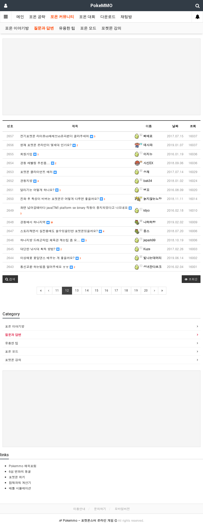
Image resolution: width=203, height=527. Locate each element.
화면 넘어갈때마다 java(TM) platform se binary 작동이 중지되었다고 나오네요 (76, 210)
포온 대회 (87, 16)
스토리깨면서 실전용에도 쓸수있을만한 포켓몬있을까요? (62, 231)
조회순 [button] (191, 279)
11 (57, 290)
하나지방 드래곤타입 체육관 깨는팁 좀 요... (53, 240)
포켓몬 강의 (111, 28)
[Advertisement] (101, 76)
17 (116, 290)
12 (67, 290)
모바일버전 (122, 508)
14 (86, 290)
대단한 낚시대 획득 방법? (41, 249)
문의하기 (100, 508)
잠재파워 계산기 (20, 482)
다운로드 (108, 16)
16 (106, 290)
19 (136, 290)
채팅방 (126, 16)
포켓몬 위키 (17, 477)
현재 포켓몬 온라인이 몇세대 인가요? (49, 145)
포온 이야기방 (17, 28)
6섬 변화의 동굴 (20, 471)
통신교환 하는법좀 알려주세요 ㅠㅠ (47, 266)
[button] (10, 279)
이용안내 (79, 508)
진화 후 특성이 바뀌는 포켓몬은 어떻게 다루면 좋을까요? (62, 198)
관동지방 (29, 180)
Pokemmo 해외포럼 (22, 466)
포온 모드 (88, 28)
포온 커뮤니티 (62, 16)
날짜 (175, 126)
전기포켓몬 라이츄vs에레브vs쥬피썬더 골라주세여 (57, 136)
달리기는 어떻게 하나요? (40, 190)
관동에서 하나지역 (36, 222)
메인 (20, 16)
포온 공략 (37, 16)
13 (77, 290)
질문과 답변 (44, 28)
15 (96, 290)
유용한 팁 (67, 28)
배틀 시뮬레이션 (20, 488)
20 (146, 290)
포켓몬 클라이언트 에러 (38, 171)
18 (126, 290)
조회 (193, 126)
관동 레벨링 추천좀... (38, 163)
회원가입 (29, 154)
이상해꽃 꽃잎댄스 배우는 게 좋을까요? (50, 258)
